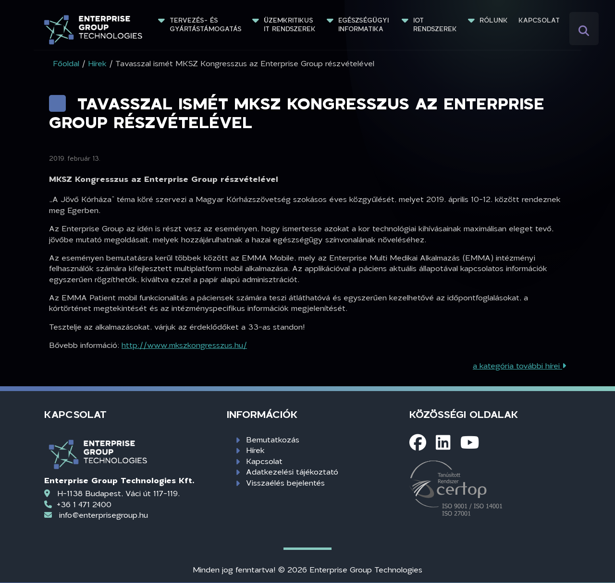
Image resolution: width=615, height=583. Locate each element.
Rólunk (494, 20)
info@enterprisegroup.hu (103, 515)
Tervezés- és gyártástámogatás (206, 24)
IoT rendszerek (435, 24)
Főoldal (66, 63)
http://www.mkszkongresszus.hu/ (184, 345)
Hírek (255, 450)
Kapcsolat (539, 20)
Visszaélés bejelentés (285, 482)
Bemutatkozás (272, 439)
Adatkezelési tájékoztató (292, 471)
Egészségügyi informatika (364, 24)
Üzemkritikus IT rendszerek (290, 24)
